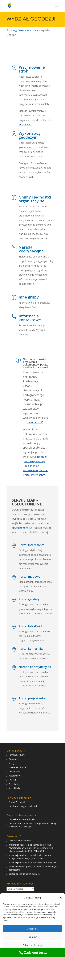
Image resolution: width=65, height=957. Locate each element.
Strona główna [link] (15, 30)
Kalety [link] (12, 763)
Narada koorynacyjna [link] (31, 249)
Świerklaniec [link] (15, 771)
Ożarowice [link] (14, 759)
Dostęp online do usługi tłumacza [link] (25, 873)
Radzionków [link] (14, 775)
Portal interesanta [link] (32, 545)
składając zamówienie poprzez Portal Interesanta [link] (35, 470)
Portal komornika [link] (31, 649)
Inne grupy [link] (29, 297)
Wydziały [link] (32, 30)
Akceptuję (32, 928)
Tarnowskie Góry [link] (17, 754)
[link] (10, 5)
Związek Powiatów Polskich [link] (22, 819)
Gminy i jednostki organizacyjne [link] (35, 199)
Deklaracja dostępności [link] (20, 840)
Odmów (32, 936)
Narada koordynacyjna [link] (35, 667)
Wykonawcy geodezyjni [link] (30, 135)
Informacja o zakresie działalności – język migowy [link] (32, 862)
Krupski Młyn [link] (15, 788)
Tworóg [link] (12, 779)
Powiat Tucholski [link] (17, 802)
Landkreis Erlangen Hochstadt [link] (23, 806)
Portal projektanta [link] (32, 698)
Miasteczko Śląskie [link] (18, 767)
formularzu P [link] (35, 422)
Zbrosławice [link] (14, 784)
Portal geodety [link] (29, 599)
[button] (60, 897)
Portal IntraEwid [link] (30, 626)
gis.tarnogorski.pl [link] (22, 528)
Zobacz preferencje (32, 944)
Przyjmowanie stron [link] (32, 69)
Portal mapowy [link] (29, 577)
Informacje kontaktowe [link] (30, 317)
